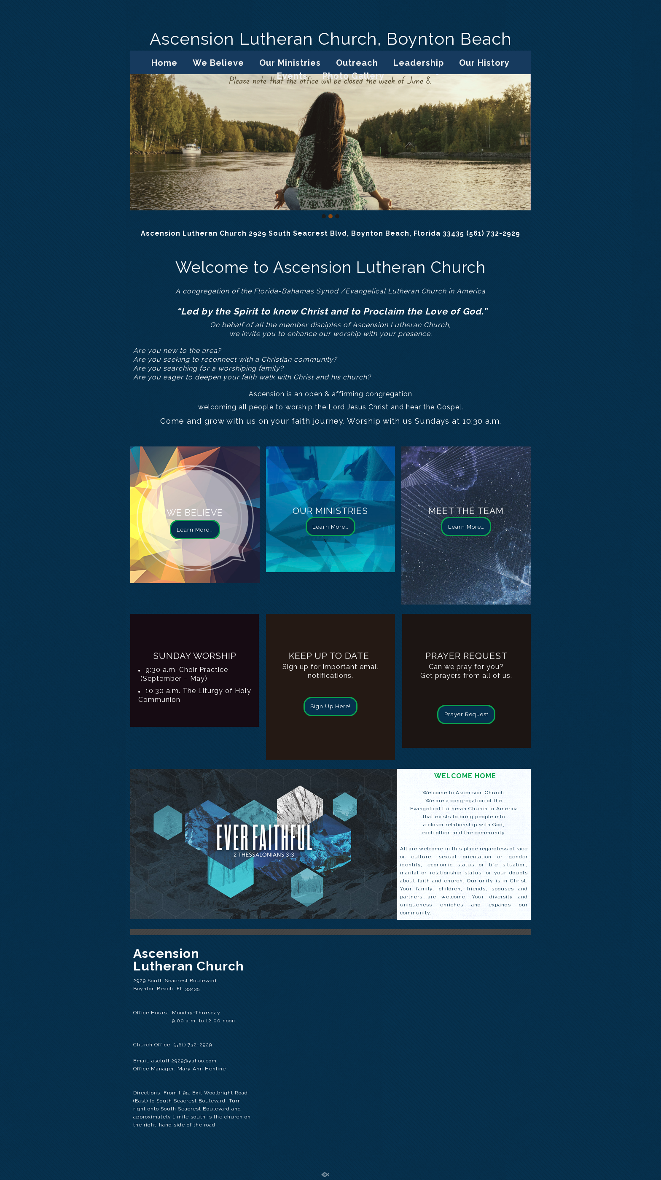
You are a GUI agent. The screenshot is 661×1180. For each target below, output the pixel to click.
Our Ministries (290, 63)
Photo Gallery (353, 76)
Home (164, 63)
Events (292, 76)
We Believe (218, 63)
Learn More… (195, 529)
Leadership (418, 63)
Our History (484, 63)
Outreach (357, 63)
